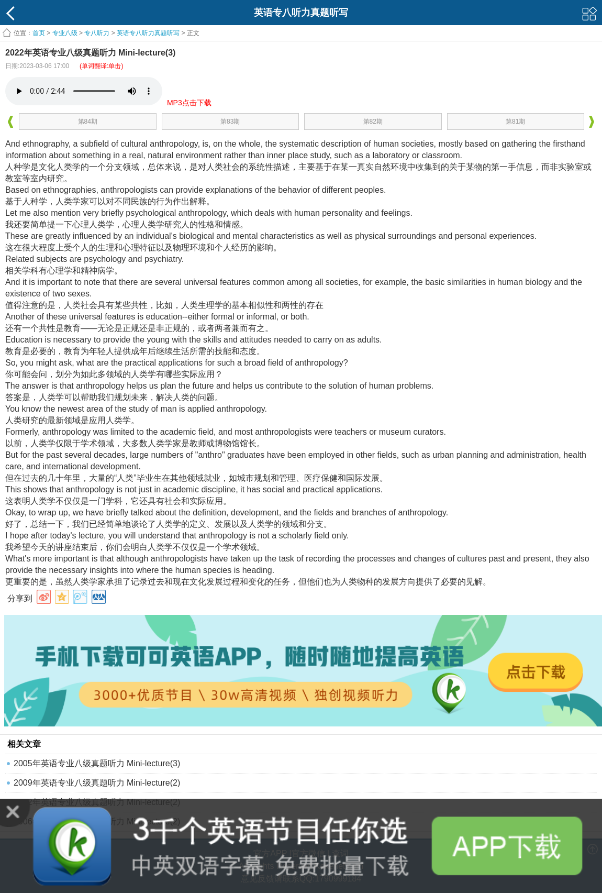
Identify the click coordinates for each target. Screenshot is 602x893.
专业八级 (64, 33)
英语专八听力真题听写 (148, 33)
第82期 (373, 121)
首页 (38, 33)
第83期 (230, 121)
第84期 (87, 121)
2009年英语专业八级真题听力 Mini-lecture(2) (97, 782)
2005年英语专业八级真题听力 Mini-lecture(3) (97, 763)
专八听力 (96, 33)
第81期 (515, 121)
